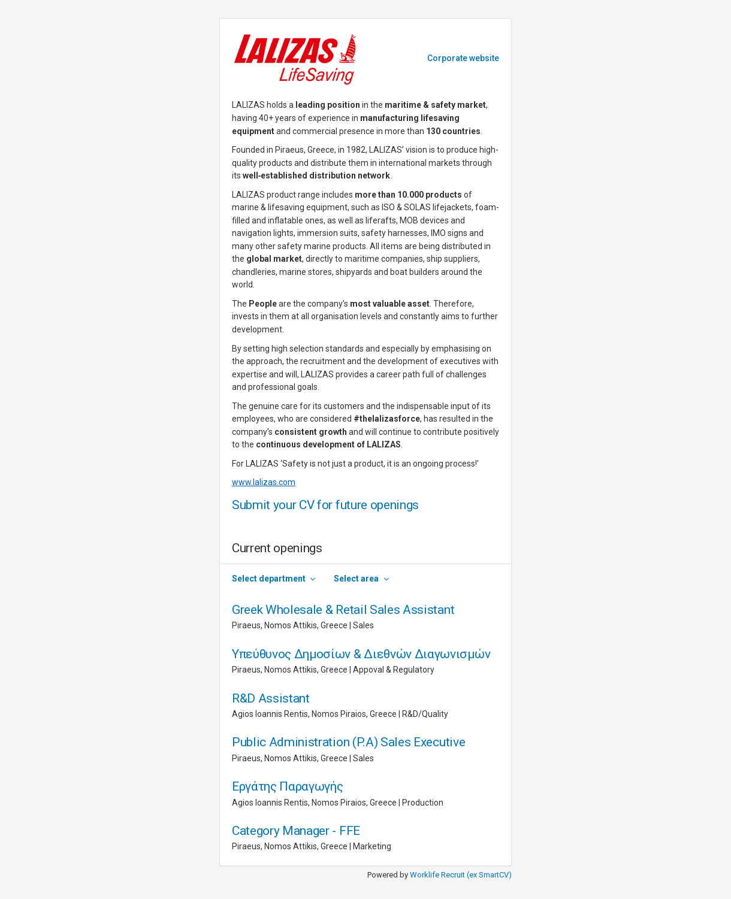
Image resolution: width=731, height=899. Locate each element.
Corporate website (463, 58)
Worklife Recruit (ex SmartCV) (461, 874)
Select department (269, 578)
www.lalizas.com (263, 482)
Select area (356, 578)
